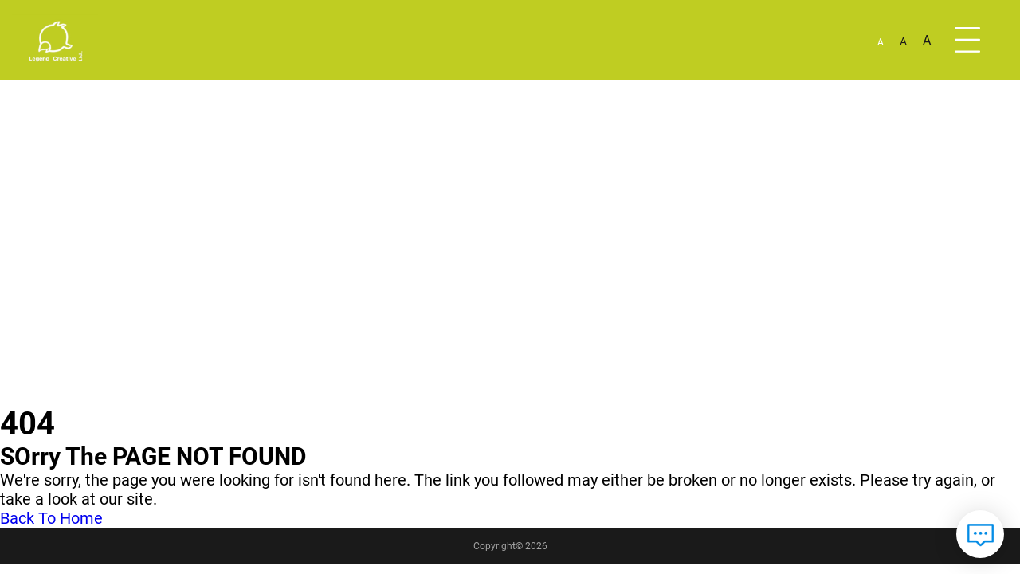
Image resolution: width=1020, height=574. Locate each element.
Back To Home (51, 518)
